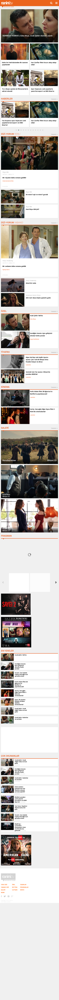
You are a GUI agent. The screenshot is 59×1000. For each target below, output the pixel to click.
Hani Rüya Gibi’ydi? (32, 209)
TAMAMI (53, 99)
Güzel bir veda (31, 283)
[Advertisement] (29, 740)
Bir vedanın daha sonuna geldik (14, 266)
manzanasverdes (8, 181)
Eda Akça (33, 319)
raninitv (28, 365)
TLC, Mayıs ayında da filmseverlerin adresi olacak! (12, 90)
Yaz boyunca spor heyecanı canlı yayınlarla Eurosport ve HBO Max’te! (14, 123)
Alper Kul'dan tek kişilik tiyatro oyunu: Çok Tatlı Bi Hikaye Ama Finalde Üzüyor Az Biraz (37, 359)
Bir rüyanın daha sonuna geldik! (14, 178)
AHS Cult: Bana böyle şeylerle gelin (38, 298)
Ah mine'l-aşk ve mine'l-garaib (37, 194)
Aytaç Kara (6, 269)
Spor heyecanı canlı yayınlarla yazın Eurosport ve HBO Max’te (43, 90)
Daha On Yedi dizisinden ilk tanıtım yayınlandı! (12, 63)
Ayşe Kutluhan (34, 339)
